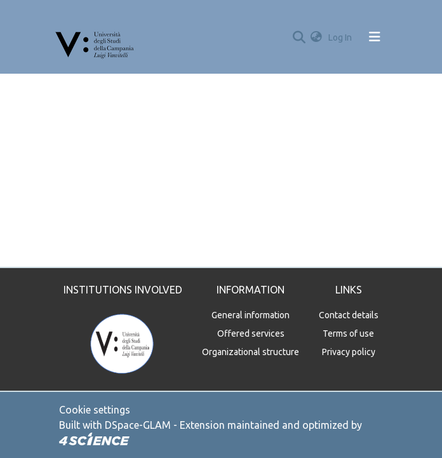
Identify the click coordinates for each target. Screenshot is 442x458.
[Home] (95, 37)
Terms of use (348, 333)
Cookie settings (94, 409)
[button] (316, 37)
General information (250, 315)
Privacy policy (348, 352)
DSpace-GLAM (138, 425)
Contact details (348, 315)
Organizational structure (250, 352)
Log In (341, 37)
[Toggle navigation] (374, 37)
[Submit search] (299, 36)
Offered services (251, 333)
